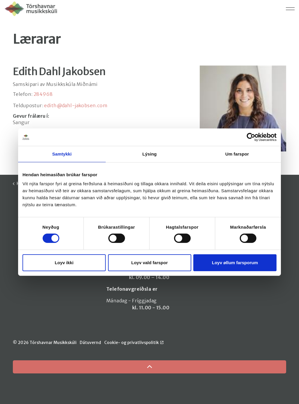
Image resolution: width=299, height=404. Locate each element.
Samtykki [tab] (62, 153)
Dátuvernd (90, 342)
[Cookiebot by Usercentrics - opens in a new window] (251, 137)
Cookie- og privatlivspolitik (134, 342)
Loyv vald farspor (149, 262)
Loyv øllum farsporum (235, 262)
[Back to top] (149, 366)
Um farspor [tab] (237, 153)
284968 (43, 94)
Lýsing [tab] (149, 153)
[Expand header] (290, 8)
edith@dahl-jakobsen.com (75, 105)
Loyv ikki (64, 262)
